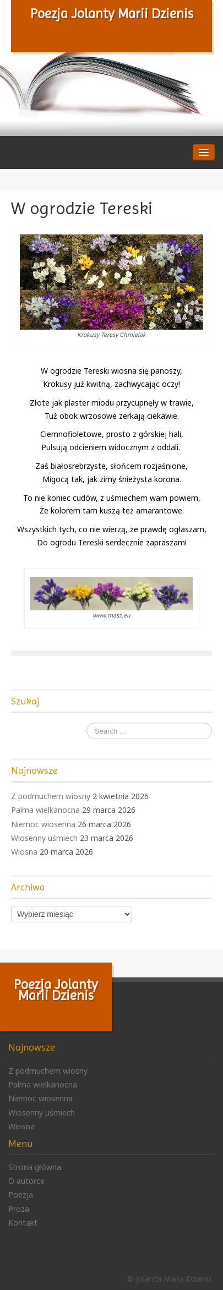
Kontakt (22, 1222)
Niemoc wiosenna (43, 824)
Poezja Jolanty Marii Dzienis (111, 13)
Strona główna (34, 1167)
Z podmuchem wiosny (50, 796)
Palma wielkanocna (45, 810)
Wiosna (24, 851)
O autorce (26, 1181)
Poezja (20, 1194)
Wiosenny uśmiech (44, 838)
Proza (18, 1209)
